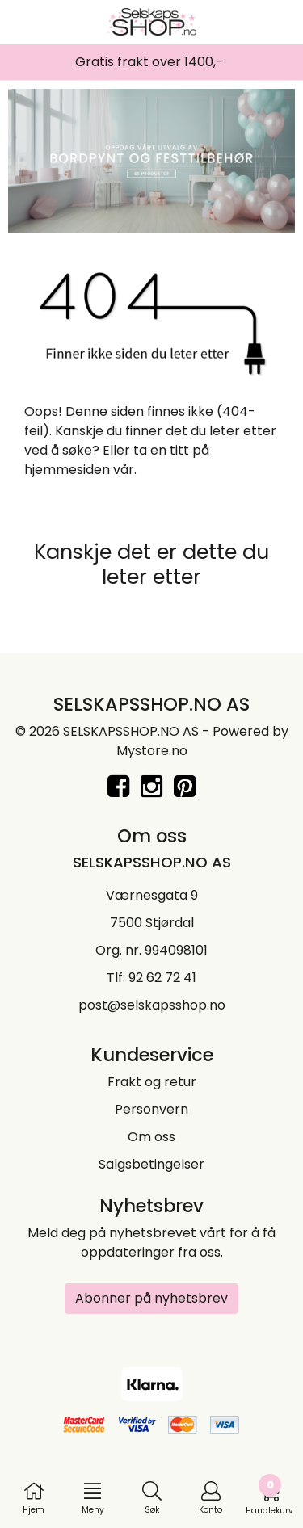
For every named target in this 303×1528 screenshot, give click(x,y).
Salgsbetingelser (151, 1164)
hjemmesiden (67, 469)
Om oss (151, 1136)
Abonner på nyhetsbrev (151, 1298)
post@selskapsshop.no (151, 1005)
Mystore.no (151, 750)
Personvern (151, 1109)
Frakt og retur (151, 1082)
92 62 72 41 (162, 977)
